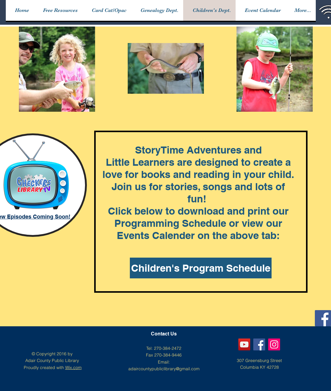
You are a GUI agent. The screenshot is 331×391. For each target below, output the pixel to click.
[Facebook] (323, 318)
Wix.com (73, 367)
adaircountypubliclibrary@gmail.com (164, 368)
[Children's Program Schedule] (201, 268)
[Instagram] (274, 344)
